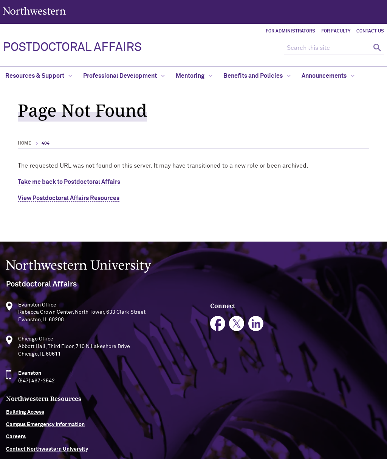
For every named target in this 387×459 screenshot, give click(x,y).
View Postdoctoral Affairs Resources (68, 198)
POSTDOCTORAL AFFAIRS (72, 48)
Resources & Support (38, 76)
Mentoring (194, 76)
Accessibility (106, 431)
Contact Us (370, 31)
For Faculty (335, 31)
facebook (158, 326)
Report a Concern (237, 431)
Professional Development (124, 76)
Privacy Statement (186, 431)
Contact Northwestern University (336, 358)
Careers (304, 346)
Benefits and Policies (257, 76)
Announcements (328, 76)
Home (24, 143)
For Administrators (290, 31)
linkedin (196, 326)
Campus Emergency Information (334, 334)
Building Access (314, 321)
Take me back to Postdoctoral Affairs (69, 182)
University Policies (318, 370)
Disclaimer (142, 431)
